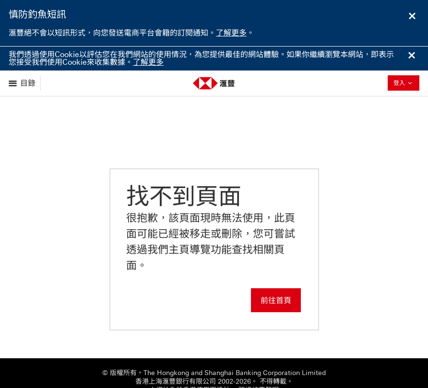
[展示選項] (23, 83)
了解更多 (231, 32)
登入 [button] (406, 83)
